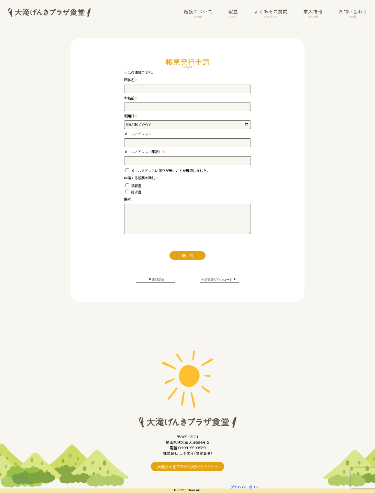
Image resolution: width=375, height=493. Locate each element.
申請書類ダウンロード (219, 279)
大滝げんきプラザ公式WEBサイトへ (187, 466)
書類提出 (155, 279)
